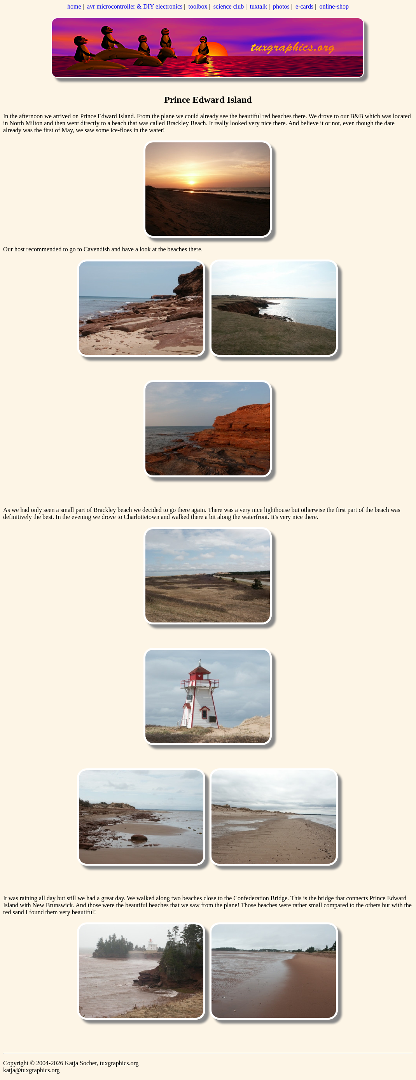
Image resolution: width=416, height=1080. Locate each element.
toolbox (198, 6)
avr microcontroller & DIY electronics (135, 6)
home (74, 6)
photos (281, 6)
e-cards (304, 6)
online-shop (334, 6)
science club (228, 6)
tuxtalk (258, 6)
